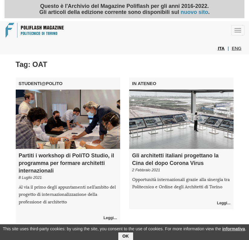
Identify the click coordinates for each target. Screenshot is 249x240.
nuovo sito (194, 12)
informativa (233, 229)
